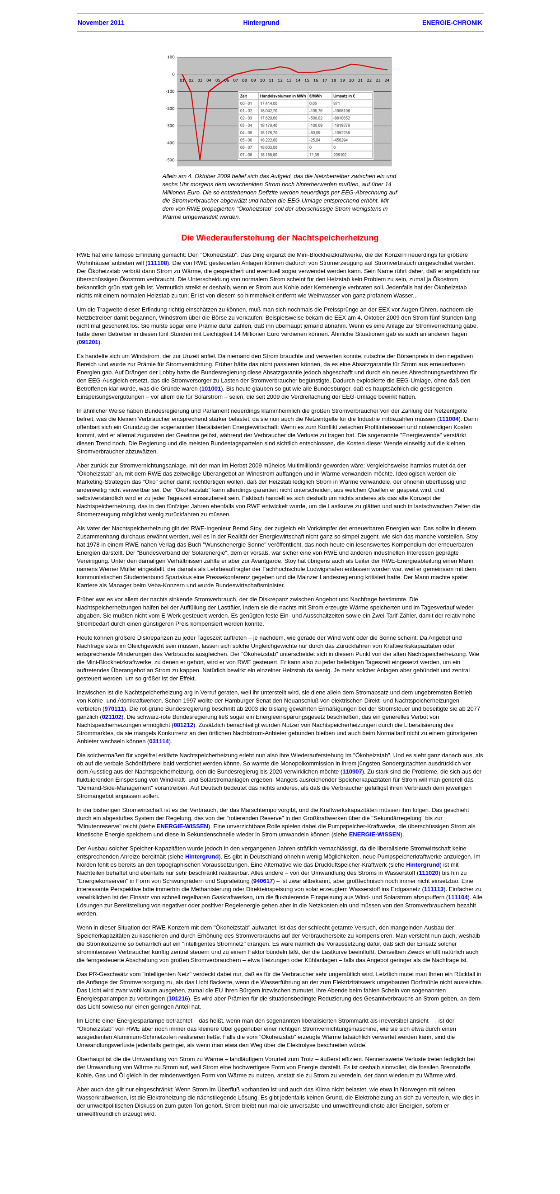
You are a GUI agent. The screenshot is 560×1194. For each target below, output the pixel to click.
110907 (352, 771)
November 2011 (101, 22)
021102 (111, 716)
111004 (448, 418)
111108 (157, 263)
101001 (211, 388)
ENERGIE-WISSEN (182, 826)
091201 (88, 342)
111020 (428, 872)
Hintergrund (261, 22)
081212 (183, 725)
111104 (457, 897)
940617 (263, 881)
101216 (178, 998)
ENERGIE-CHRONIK (452, 22)
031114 (158, 741)
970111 (114, 708)
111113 (433, 889)
